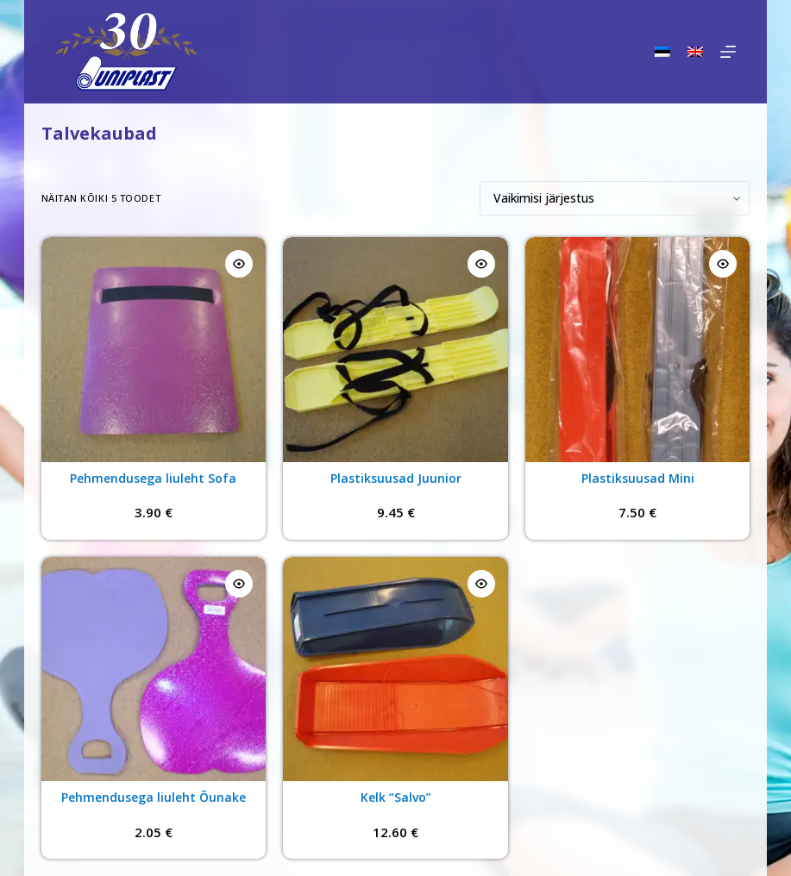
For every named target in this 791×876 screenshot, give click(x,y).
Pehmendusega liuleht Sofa (153, 478)
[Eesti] (662, 52)
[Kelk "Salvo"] (395, 669)
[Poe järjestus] (615, 198)
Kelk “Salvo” (396, 797)
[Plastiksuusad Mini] (637, 349)
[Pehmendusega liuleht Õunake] (154, 669)
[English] (695, 52)
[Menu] (728, 51)
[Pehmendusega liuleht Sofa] (154, 349)
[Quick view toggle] (239, 264)
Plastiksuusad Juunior (395, 478)
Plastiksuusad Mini (637, 478)
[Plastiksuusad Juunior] (395, 349)
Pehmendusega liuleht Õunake (153, 797)
